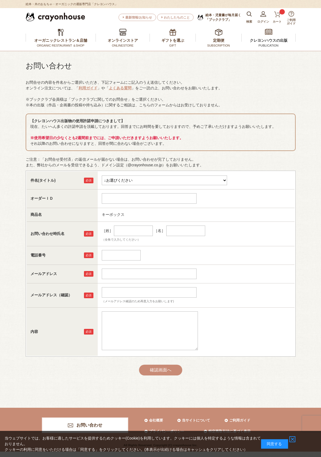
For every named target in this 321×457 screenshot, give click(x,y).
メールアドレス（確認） (51, 295)
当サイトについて (196, 420)
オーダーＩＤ (42, 198)
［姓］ (107, 231)
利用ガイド (88, 88)
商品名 (36, 214)
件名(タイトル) (43, 180)
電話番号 (38, 255)
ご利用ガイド (239, 420)
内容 (34, 331)
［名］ (159, 231)
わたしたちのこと (177, 17)
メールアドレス (44, 274)
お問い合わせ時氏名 (48, 233)
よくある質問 (120, 88)
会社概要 (156, 420)
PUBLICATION (269, 45)
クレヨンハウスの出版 (269, 40)
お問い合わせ (89, 425)
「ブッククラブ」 (223, 17)
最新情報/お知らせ (138, 17)
